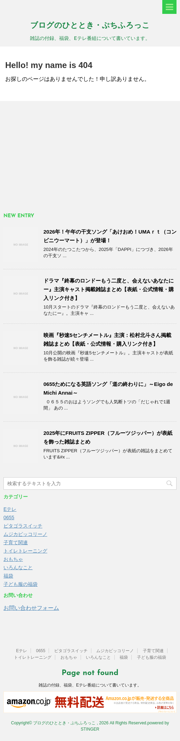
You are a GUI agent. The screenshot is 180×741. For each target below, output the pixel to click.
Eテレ (9, 509)
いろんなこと (18, 567)
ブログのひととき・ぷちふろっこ (90, 26)
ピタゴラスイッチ (22, 526)
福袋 (8, 576)
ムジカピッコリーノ (25, 534)
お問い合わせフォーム (31, 608)
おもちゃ (13, 559)
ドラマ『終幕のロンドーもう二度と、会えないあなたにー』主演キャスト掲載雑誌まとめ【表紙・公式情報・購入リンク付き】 (108, 289)
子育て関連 (15, 542)
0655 (8, 517)
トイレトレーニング (25, 551)
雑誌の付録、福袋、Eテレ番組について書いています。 (90, 685)
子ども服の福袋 (20, 584)
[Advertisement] (90, 156)
